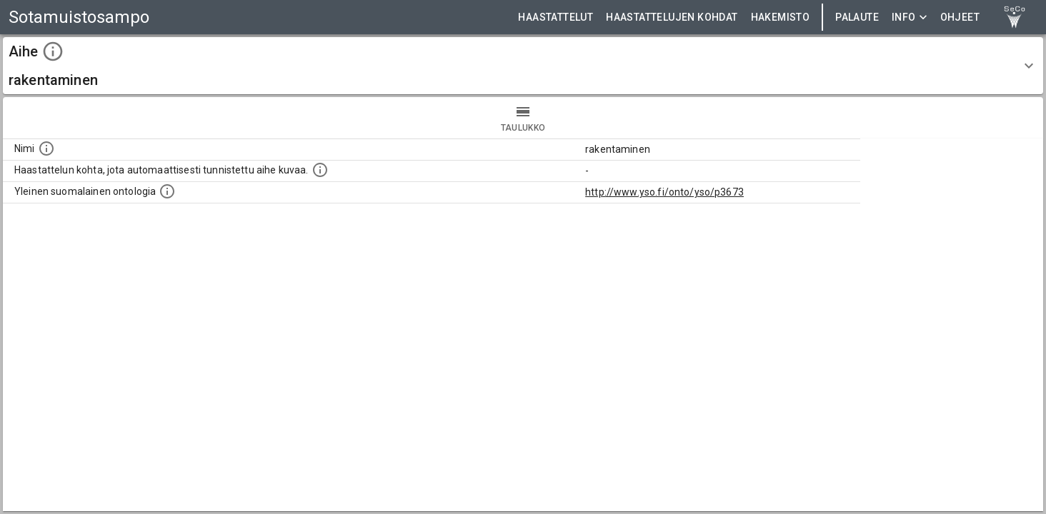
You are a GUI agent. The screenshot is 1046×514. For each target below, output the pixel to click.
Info (909, 17)
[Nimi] (46, 148)
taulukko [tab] (523, 117)
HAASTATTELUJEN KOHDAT (671, 17)
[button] (523, 65)
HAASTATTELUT (555, 17)
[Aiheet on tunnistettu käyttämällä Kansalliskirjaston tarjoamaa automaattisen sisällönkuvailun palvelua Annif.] (320, 169)
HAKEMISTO (780, 17)
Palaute (857, 17)
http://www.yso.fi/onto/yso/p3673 (664, 192)
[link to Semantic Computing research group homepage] (1014, 17)
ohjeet (960, 17)
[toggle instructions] (52, 51)
